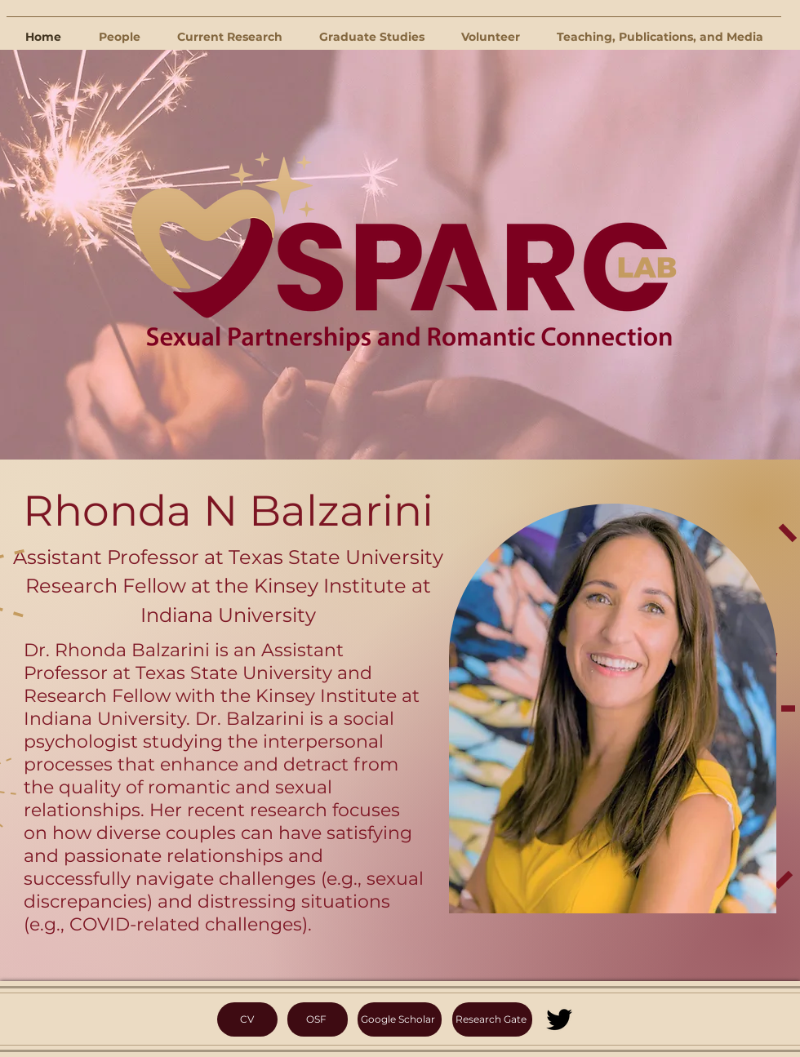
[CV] (247, 1019)
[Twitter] (559, 1019)
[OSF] (317, 1019)
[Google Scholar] (400, 1019)
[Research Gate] (492, 1019)
